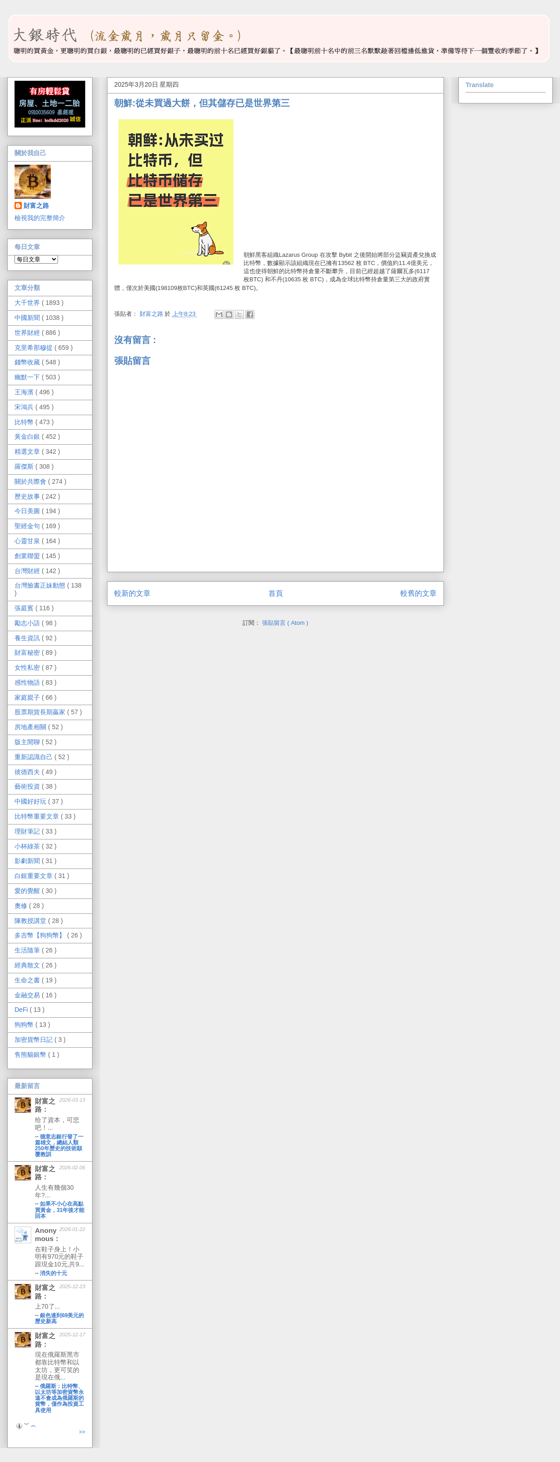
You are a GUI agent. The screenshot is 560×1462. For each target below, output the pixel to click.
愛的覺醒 (28, 890)
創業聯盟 (28, 555)
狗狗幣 (25, 1024)
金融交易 (28, 995)
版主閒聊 (28, 742)
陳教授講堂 (31, 920)
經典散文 (28, 965)
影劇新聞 (28, 860)
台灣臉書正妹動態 (41, 585)
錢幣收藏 (28, 362)
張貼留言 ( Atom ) (285, 622)
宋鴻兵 (25, 407)
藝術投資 (28, 786)
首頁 (275, 593)
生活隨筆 (28, 950)
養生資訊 (28, 638)
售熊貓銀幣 (31, 1054)
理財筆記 (28, 831)
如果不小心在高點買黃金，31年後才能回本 (59, 1210)
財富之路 (36, 205)
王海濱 (25, 392)
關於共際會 (31, 481)
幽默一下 (28, 377)
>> (82, 1432)
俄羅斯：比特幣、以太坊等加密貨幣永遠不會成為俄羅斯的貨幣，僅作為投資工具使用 (59, 1398)
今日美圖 (28, 511)
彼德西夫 (28, 771)
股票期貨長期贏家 (41, 712)
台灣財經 (28, 570)
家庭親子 (28, 697)
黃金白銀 (28, 436)
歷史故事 (28, 496)
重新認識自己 (34, 756)
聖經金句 (28, 526)
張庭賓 (25, 608)
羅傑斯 (25, 466)
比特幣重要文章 (38, 816)
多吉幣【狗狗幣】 (41, 935)
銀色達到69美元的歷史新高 (59, 1318)
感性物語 (28, 682)
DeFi (22, 1009)
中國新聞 (28, 317)
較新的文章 (132, 593)
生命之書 (28, 980)
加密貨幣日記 (34, 1039)
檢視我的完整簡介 (40, 217)
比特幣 (25, 422)
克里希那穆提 (34, 347)
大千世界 (28, 302)
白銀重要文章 (34, 875)
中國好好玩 (31, 801)
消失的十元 (53, 1273)
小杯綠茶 (28, 846)
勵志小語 (28, 623)
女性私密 (28, 667)
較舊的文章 (418, 593)
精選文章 (28, 451)
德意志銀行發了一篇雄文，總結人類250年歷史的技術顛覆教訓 (59, 1145)
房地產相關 (31, 727)
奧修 (22, 905)
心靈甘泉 (28, 541)
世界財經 (28, 332)
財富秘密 (28, 652)
